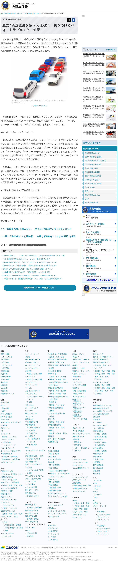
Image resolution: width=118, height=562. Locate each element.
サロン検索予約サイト (80, 468)
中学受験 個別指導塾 (55, 408)
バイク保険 (5, 362)
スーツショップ (53, 534)
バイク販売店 (30, 436)
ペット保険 (5, 379)
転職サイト (76, 365)
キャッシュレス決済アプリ (11, 451)
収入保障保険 (100, 445)
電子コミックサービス (33, 464)
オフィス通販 (30, 484)
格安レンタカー (31, 413)
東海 (10, 485)
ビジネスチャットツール (81, 434)
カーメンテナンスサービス (35, 450)
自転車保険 (5, 371)
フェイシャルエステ (79, 462)
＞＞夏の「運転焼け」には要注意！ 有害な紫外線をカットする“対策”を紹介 (38, 236)
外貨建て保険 (98, 459)
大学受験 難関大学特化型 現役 (59, 365)
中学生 (58, 433)
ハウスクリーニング (32, 365)
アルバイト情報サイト (80, 362)
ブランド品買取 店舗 (33, 479)
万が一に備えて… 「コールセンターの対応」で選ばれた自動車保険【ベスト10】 (34, 256)
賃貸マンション (6, 497)
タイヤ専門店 (53, 540)
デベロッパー (7, 536)
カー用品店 (52, 537)
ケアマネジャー (63, 473)
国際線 (35, 519)
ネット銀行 (5, 420)
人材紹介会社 (77, 411)
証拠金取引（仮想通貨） (11, 459)
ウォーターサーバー (32, 354)
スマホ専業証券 (6, 414)
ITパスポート (61, 476)
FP (50, 465)
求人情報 (83, 548)
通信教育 (51, 430)
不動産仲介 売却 (7, 471)
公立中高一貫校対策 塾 (56, 413)
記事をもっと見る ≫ (92, 143)
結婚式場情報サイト (79, 488)
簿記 (56, 468)
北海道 (51, 377)
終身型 (97, 434)
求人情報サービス (79, 396)
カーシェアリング (31, 408)
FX (2, 431)
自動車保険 (102, 210)
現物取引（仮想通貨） (10, 456)
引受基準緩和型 (101, 437)
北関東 (11, 525)
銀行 (4, 411)
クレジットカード (7, 439)
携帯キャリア (98, 354)
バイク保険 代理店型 (101, 414)
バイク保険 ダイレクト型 (102, 411)
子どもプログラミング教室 (58, 496)
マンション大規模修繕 (9, 488)
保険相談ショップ (7, 394)
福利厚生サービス (31, 490)
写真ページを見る (40, 106)
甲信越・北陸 (61, 379)
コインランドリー (31, 368)
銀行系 (4, 437)
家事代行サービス (31, 362)
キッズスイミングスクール (57, 514)
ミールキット (30, 377)
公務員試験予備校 (54, 490)
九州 (20, 485)
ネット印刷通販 (78, 431)
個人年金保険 (98, 468)
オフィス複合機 (31, 487)
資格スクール (53, 479)
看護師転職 (76, 377)
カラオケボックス (79, 515)
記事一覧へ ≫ (110, 49)
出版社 (29, 473)
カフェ (27, 453)
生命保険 (4, 382)
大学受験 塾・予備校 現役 (57, 354)
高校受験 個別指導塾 (55, 388)
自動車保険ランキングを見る (98, 280)
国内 (28, 527)
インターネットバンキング (11, 422)
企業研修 (75, 439)
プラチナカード (103, 520)
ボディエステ (77, 465)
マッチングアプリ (79, 491)
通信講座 (51, 462)
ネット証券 (5, 403)
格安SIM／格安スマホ (101, 362)
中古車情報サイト (31, 422)
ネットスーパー (31, 382)
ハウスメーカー (8, 533)
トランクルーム (31, 394)
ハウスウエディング (79, 477)
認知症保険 (97, 456)
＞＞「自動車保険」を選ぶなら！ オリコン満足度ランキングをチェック (36, 229)
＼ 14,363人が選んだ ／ (62, 332)
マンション (6, 474)
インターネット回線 (100, 382)
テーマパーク (77, 517)
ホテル (27, 530)
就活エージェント (79, 354)
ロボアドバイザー (7, 462)
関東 (87, 503)
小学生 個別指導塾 (54, 425)
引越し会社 (29, 405)
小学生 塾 (51, 419)
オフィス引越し (31, 482)
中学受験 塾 (52, 402)
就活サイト (76, 357)
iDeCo (95, 492)
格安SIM (98, 365)
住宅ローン (5, 428)
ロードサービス (39, 245)
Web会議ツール (78, 436)
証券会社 (5, 408)
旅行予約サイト (31, 505)
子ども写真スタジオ (32, 459)
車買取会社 (29, 419)
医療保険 (4, 385)
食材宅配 (28, 371)
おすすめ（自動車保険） (20, 245)
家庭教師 (51, 436)
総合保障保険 (98, 465)
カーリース (29, 416)
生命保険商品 (98, 439)
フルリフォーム (8, 505)
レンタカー (29, 411)
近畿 (15, 485)
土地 (20, 474)
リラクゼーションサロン (57, 511)
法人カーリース (78, 428)
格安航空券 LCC (31, 516)
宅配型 (29, 402)
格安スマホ (107, 365)
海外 (33, 527)
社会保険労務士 (62, 471)
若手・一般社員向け (81, 448)
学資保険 (4, 391)
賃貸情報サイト (6, 494)
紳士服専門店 (53, 531)
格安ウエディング (79, 480)
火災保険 (4, 374)
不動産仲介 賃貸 (7, 491)
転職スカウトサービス (80, 371)
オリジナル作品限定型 (35, 470)
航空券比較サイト (31, 510)
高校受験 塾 (52, 374)
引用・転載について (71, 548)
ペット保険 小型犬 (100, 425)
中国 (113, 374)
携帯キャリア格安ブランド (103, 357)
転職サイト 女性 (78, 368)
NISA (3, 405)
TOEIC (51, 471)
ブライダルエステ (79, 460)
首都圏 (4, 485)
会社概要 (23, 548)
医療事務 (56, 465)
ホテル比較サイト (31, 513)
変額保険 (96, 471)
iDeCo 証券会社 (6, 417)
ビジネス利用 (32, 533)
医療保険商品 (98, 431)
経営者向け (78, 442)
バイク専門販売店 (33, 439)
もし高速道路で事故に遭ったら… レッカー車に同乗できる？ (26, 259)
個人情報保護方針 (47, 548)
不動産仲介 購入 (7, 477)
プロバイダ (97, 368)
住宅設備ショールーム (9, 500)
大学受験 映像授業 (54, 371)
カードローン (6, 434)
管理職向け (78, 445)
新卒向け (77, 451)
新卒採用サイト (78, 404)
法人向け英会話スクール (57, 493)
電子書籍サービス (31, 462)
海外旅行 (38, 507)
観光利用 (30, 536)
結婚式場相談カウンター (81, 486)
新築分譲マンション (8, 511)
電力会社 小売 (30, 493)
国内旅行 (30, 507)
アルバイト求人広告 (79, 419)
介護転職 (75, 379)
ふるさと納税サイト (32, 391)
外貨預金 (4, 425)
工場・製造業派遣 (79, 391)
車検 (26, 447)
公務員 (51, 476)
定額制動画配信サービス (34, 456)
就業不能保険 (98, 454)
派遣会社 (75, 388)
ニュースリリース (34, 548)
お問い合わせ (59, 548)
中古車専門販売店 (33, 428)
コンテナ (30, 399)
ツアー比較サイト (31, 522)
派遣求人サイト (78, 394)
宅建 (51, 468)
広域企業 (98, 379)
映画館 (74, 500)
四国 (96, 377)
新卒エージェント (79, 407)
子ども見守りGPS (32, 496)
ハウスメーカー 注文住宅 (9, 516)
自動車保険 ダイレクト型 (102, 405)
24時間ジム (52, 508)
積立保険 (96, 473)
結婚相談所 (76, 483)
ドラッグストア (53, 528)
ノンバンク (13, 437)
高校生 (51, 433)
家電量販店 (52, 525)
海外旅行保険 (6, 377)
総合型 (29, 467)
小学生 (65, 433)
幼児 (51, 454)
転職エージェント (79, 374)
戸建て (14, 474)
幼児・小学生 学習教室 (56, 439)
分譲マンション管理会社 (10, 482)
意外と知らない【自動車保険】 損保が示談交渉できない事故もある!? (29, 265)
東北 (6, 525)
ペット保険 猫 (98, 428)
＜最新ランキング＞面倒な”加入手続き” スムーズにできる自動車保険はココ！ (33, 279)
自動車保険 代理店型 (101, 408)
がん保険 (4, 388)
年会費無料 (6, 442)
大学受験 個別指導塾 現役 (57, 359)
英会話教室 (52, 456)
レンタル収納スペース (35, 396)
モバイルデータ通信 (100, 359)
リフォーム (5, 502)
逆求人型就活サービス (80, 359)
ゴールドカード (8, 448)
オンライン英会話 (54, 459)
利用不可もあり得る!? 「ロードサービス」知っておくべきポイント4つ (30, 262)
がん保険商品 (98, 448)
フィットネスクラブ (55, 505)
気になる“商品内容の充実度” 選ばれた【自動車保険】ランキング (28, 269)
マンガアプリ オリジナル (34, 476)
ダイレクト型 (7, 357)
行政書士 (52, 473)
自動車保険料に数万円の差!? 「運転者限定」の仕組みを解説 (26, 272)
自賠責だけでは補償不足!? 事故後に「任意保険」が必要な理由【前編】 (30, 275)
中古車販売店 (30, 425)
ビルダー (5, 522)
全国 (85, 512)
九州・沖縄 (53, 385)
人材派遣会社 (77, 415)
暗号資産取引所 (6, 454)
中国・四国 (18, 528)
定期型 (104, 434)
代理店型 (5, 359)
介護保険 (96, 462)
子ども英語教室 (53, 451)
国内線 (29, 519)
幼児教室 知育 (53, 442)
